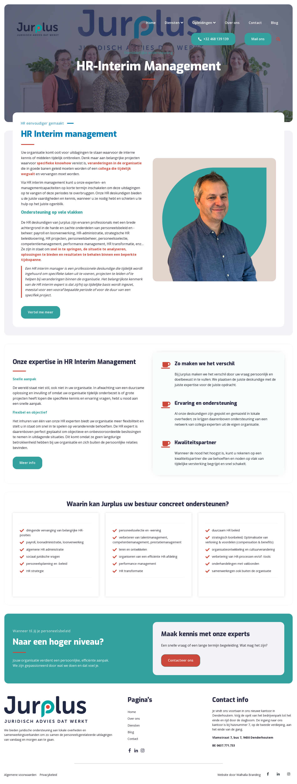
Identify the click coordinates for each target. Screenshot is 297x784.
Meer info (27, 462)
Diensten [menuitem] (134, 725)
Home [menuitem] (132, 712)
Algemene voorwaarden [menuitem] (20, 775)
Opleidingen (202, 22)
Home (151, 22)
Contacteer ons (180, 660)
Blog (274, 22)
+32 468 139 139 (213, 39)
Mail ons (258, 39)
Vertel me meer (40, 312)
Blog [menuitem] (131, 732)
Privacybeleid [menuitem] (48, 775)
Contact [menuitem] (133, 739)
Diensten (172, 22)
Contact (255, 22)
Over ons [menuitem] (134, 718)
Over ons (232, 22)
